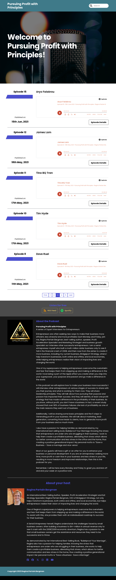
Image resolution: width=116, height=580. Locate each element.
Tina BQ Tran (44, 175)
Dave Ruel (42, 256)
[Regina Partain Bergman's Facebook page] (28, 564)
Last (70, 297)
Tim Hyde (42, 215)
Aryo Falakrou (45, 93)
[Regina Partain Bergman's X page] (33, 564)
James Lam (43, 134)
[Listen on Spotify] (66, 314)
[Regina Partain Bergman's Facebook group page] (30, 564)
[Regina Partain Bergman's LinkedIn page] (38, 564)
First (45, 297)
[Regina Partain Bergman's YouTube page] (41, 564)
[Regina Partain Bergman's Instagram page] (36, 564)
